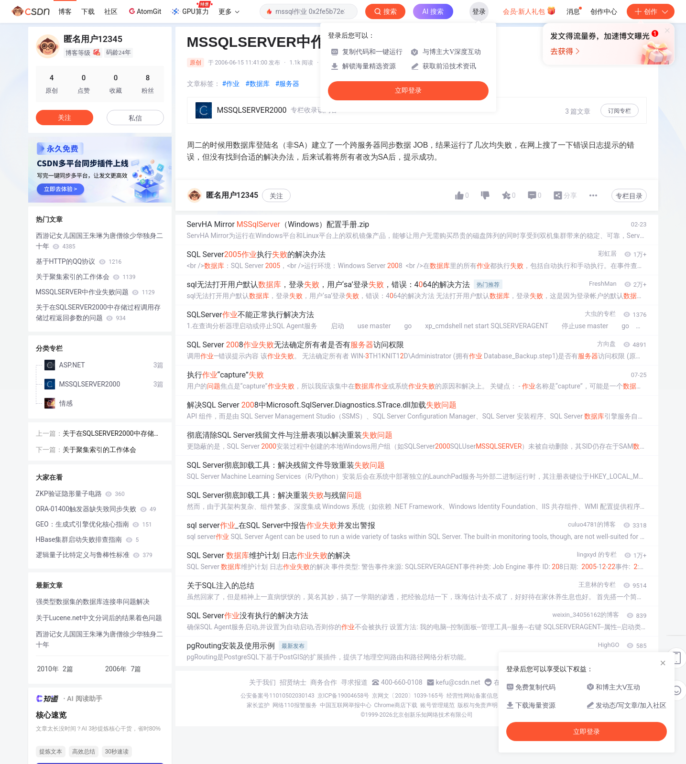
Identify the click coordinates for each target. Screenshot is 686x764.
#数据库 (257, 83)
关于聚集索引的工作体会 (86, 276)
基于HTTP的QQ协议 (79, 261)
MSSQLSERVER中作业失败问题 (95, 292)
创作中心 (603, 11)
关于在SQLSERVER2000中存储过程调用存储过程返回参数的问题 (98, 312)
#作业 (231, 83)
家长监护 (258, 705)
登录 (479, 11)
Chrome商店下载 (395, 705)
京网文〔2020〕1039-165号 (408, 695)
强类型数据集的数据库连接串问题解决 (93, 601)
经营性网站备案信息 (472, 695)
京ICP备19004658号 (343, 695)
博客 (65, 11)
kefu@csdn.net (458, 682)
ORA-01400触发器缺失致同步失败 (96, 509)
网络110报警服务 (294, 705)
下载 (88, 11)
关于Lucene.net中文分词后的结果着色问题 (99, 618)
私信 (135, 118)
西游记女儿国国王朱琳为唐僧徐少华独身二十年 (99, 241)
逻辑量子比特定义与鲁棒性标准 (94, 555)
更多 (229, 11)
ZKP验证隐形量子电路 (80, 493)
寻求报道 (354, 682)
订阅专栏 (619, 111)
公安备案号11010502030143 (277, 695)
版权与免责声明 (477, 705)
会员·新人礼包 (529, 10)
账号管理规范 (437, 705)
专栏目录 (629, 196)
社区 (111, 11)
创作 (650, 11)
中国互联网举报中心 (345, 705)
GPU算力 (191, 8)
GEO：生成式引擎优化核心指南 (94, 524)
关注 (276, 196)
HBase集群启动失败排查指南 (87, 539)
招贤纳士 (293, 682)
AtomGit (144, 11)
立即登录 (408, 90)
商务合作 (323, 682)
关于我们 (262, 682)
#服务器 (287, 83)
